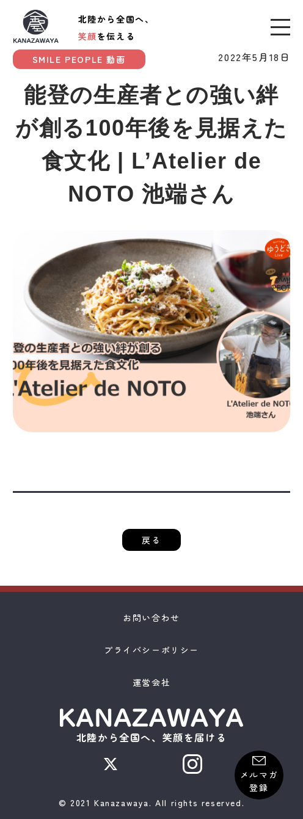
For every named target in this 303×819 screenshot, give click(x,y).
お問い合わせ (151, 617)
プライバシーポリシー (151, 650)
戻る (151, 540)
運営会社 (151, 682)
